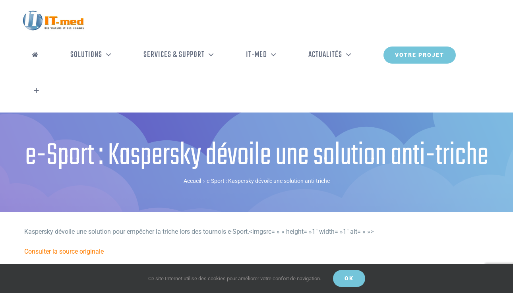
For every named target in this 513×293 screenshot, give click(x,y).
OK (349, 278)
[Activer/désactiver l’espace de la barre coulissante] (36, 91)
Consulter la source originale (64, 251)
